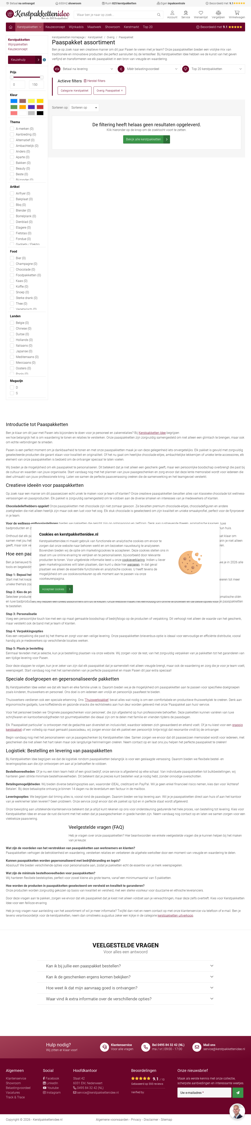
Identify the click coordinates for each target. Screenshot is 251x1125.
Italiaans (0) (24, 345)
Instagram (52, 1092)
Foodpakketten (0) (28, 275)
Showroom (112, 27)
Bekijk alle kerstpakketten (148, 139)
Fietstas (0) (23, 233)
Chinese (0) (23, 328)
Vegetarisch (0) (26, 309)
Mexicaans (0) (25, 362)
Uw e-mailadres (192, 1092)
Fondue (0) (23, 239)
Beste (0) (22, 174)
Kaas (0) (21, 281)
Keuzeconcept (55, 27)
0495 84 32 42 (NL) (88, 1088)
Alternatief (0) (25, 140)
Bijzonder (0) (24, 180)
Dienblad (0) (24, 222)
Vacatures (13, 1092)
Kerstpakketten (29, 27)
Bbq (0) (21, 205)
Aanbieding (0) (26, 134)
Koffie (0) (22, 286)
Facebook (51, 1078)
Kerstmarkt (131, 27)
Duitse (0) (22, 334)
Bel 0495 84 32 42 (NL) (168, 1045)
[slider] (12, 77)
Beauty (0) (23, 168)
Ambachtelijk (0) (27, 146)
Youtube (51, 1088)
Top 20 (148, 27)
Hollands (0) (24, 340)
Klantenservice (16, 1078)
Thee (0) (21, 303)
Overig (111, 37)
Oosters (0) (23, 368)
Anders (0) (23, 151)
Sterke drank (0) (26, 298)
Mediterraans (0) (27, 357)
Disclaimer (151, 1119)
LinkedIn (50, 1083)
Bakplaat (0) (24, 199)
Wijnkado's (76, 27)
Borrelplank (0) (26, 216)
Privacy (136, 1119)
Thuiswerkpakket (96, 700)
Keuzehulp (26, 60)
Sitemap (166, 1119)
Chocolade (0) (25, 269)
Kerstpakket (95, 37)
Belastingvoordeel (18, 1088)
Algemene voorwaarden (112, 1119)
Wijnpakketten (18, 44)
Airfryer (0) (23, 193)
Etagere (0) (23, 227)
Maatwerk (94, 27)
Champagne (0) (26, 264)
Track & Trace (15, 1097)
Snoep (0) (22, 292)
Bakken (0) (23, 163)
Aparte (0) (22, 157)
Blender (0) (23, 210)
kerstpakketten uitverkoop (175, 915)
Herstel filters (94, 81)
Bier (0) (21, 258)
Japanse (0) (24, 351)
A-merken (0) (25, 129)
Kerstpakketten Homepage (68, 37)
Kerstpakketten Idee (152, 433)
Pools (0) (22, 374)
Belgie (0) (22, 323)
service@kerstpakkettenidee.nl (224, 1049)
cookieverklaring (133, 560)
